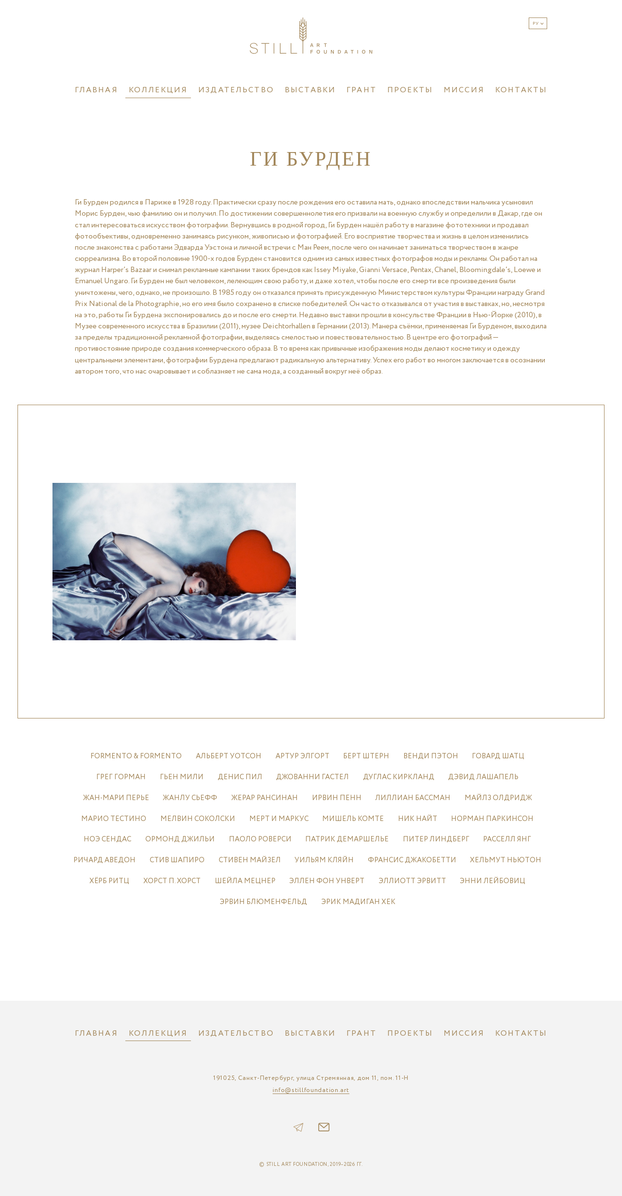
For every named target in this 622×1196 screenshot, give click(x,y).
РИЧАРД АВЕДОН (104, 860)
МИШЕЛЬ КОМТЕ (353, 819)
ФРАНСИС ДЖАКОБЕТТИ (412, 860)
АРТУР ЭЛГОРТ (302, 756)
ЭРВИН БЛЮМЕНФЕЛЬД (263, 902)
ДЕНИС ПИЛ (240, 777)
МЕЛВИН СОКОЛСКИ (197, 819)
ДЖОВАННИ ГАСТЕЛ (312, 777)
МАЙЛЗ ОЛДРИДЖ (498, 798)
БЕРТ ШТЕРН (366, 756)
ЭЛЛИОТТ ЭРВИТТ (412, 881)
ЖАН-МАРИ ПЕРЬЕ (116, 798)
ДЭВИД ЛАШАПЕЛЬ (483, 777)
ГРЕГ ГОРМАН (121, 777)
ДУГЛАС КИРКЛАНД (398, 777)
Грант (361, 90)
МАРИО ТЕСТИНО (113, 819)
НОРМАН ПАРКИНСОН (492, 819)
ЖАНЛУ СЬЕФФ (190, 798)
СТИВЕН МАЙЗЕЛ (250, 860)
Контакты (521, 90)
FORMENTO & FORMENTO (136, 756)
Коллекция (158, 90)
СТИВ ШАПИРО (177, 860)
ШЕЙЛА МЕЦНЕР (245, 881)
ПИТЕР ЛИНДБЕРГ (436, 839)
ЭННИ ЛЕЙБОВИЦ (492, 881)
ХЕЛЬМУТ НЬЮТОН (505, 860)
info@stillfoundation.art (311, 1091)
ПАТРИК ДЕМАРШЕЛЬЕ (347, 839)
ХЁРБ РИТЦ (109, 881)
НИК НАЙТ (417, 819)
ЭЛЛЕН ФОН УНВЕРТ (326, 881)
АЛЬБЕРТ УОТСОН (228, 756)
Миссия (464, 90)
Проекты (410, 90)
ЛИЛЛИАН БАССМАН (412, 798)
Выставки (310, 90)
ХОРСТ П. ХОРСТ (172, 881)
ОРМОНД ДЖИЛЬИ (180, 839)
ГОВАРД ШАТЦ (498, 756)
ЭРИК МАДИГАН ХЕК (358, 902)
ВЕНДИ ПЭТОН (430, 756)
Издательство (236, 90)
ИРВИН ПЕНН (337, 798)
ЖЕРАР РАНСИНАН (264, 798)
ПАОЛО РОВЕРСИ (260, 839)
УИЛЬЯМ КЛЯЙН (324, 860)
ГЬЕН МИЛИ (182, 777)
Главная (96, 90)
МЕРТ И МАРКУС (279, 819)
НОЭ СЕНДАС (107, 839)
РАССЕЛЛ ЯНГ (507, 839)
